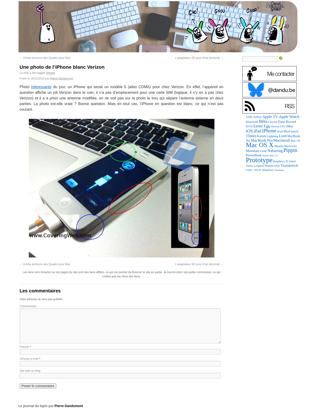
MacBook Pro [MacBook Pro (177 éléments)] (262, 140)
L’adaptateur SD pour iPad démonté (199, 58)
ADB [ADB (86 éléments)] (249, 117)
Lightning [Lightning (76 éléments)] (272, 136)
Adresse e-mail (29, 358)
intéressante (41, 87)
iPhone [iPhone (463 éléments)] (269, 131)
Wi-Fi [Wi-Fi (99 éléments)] (257, 170)
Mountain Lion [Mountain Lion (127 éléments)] (256, 151)
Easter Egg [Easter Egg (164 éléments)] (261, 126)
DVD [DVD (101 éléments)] (249, 126)
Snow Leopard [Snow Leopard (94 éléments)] (255, 165)
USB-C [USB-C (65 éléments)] (249, 170)
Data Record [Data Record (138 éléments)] (287, 122)
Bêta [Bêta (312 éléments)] (263, 121)
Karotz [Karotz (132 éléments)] (261, 136)
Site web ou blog (30, 370)
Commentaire (28, 306)
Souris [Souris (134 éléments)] (268, 165)
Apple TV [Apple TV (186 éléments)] (270, 116)
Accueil (275, 5)
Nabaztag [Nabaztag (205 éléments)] (275, 150)
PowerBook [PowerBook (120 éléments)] (254, 155)
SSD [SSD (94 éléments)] (277, 165)
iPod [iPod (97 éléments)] (280, 131)
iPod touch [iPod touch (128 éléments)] (290, 131)
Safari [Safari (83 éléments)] (292, 161)
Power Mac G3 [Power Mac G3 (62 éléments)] (270, 155)
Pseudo (24, 346)
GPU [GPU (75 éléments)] (282, 126)
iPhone (50, 73)
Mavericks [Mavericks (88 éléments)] (290, 146)
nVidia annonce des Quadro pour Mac (45, 58)
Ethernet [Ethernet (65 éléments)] (275, 126)
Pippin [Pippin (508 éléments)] (290, 150)
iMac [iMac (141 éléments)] (289, 126)
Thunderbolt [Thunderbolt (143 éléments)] (289, 165)
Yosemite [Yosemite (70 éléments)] (279, 170)
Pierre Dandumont (61, 78)
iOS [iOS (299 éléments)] (249, 130)
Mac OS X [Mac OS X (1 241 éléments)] (259, 144)
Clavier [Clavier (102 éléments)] (272, 122)
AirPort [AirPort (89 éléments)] (257, 117)
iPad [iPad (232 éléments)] (257, 131)
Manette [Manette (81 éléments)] (279, 146)
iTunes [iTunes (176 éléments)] (251, 136)
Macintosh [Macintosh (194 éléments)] (281, 140)
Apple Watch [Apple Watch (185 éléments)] (289, 116)
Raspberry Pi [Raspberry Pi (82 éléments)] (280, 161)
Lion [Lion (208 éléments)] (283, 135)
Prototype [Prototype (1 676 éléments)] (259, 160)
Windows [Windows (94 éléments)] (267, 170)
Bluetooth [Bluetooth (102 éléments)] (252, 122)
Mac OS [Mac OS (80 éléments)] (295, 140)
